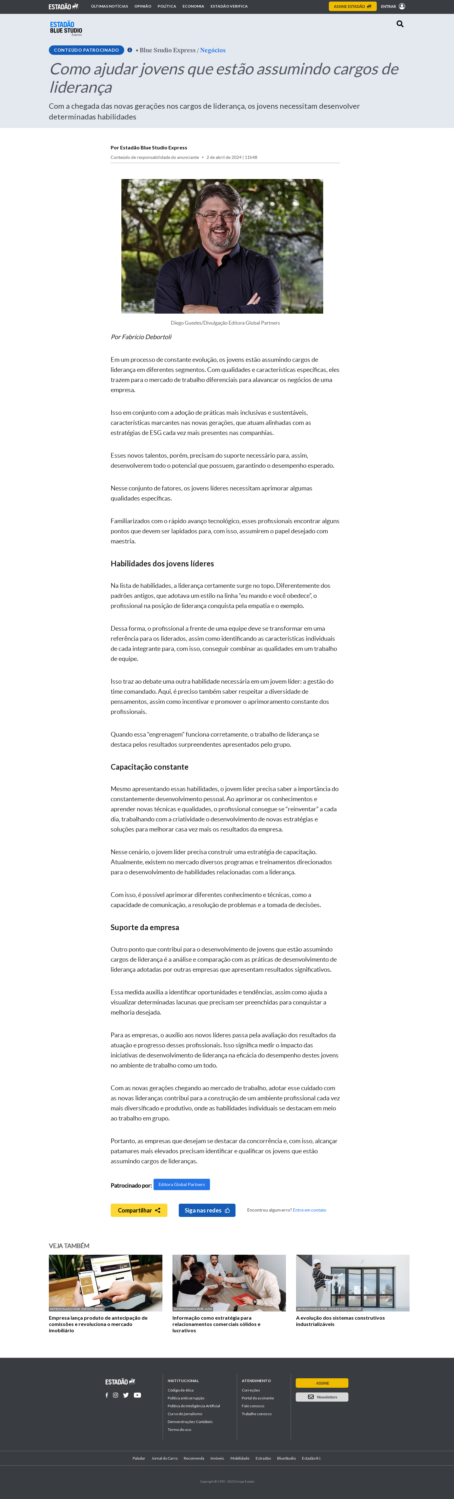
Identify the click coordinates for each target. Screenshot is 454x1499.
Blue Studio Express (168, 50)
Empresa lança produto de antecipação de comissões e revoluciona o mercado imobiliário (98, 1324)
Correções (251, 1390)
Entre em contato (309, 1210)
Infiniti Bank (92, 1309)
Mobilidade (239, 1458)
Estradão (263, 1458)
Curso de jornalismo (185, 1413)
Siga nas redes (207, 1210)
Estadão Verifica (229, 6)
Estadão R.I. (311, 1458)
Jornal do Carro (165, 1458)
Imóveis (217, 1458)
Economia (193, 6)
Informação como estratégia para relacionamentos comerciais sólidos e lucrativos (216, 1324)
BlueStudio (286, 1458)
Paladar (139, 1458)
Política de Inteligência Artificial (194, 1406)
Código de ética (181, 1390)
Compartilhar (139, 1210)
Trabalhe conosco (256, 1413)
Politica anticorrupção (186, 1398)
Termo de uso (179, 1429)
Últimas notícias (109, 6)
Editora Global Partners (182, 1184)
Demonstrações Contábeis (190, 1421)
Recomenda (194, 1458)
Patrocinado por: (65, 1309)
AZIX (208, 1309)
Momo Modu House (345, 1309)
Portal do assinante (258, 1398)
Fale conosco (253, 1406)
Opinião (142, 6)
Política (167, 6)
